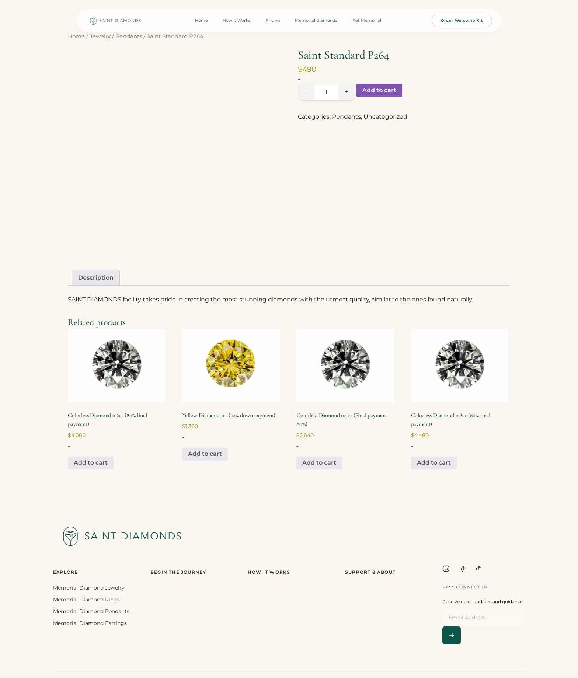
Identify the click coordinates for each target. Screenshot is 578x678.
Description (96, 277)
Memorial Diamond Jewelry (89, 587)
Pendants (128, 36)
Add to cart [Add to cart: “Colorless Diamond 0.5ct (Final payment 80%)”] (319, 462)
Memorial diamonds (316, 20)
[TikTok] (478, 568)
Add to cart (379, 90)
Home (201, 20)
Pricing (272, 20)
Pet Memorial (366, 20)
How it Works (237, 20)
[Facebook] (462, 568)
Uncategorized (385, 116)
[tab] (96, 278)
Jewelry (100, 36)
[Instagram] (446, 568)
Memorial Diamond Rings (86, 599)
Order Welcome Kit (462, 20)
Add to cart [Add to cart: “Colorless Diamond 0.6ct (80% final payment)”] (91, 462)
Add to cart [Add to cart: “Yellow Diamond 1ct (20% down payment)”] (205, 453)
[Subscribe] (451, 635)
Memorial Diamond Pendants (91, 611)
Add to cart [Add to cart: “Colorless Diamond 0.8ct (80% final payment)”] (434, 462)
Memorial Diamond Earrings (90, 623)
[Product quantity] (326, 92)
